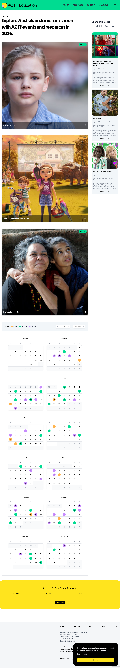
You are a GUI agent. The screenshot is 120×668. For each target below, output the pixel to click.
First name (16, 593)
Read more (105, 85)
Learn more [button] (82, 654)
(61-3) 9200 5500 (68, 639)
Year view (79, 326)
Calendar (104, 5)
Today (63, 326)
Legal (103, 627)
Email (80, 593)
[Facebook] (73, 658)
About (66, 5)
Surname (48, 593)
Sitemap (63, 627)
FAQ (115, 627)
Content (91, 5)
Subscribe (60, 602)
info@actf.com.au (69, 641)
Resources (78, 5)
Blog (91, 627)
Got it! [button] (95, 660)
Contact (77, 627)
